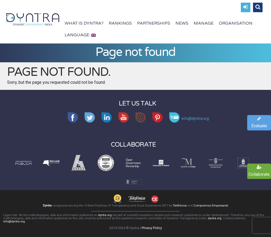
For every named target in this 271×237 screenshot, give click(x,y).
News (181, 23)
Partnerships (153, 23)
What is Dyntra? (84, 23)
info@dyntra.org (14, 221)
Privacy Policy (152, 228)
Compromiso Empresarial (210, 205)
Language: (80, 35)
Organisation (235, 23)
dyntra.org (105, 215)
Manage (204, 23)
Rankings (120, 23)
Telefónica (180, 205)
